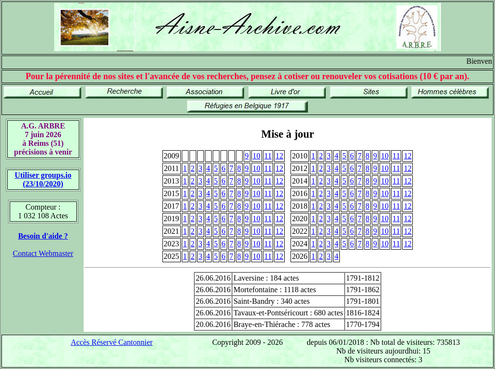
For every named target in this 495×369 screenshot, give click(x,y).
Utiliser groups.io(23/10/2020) (43, 179)
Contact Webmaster (43, 253)
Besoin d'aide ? (43, 236)
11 (268, 156)
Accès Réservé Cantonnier (112, 342)
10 (257, 156)
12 (279, 156)
